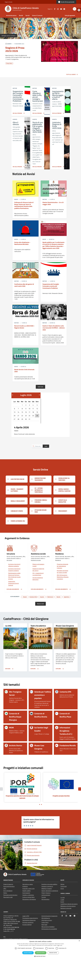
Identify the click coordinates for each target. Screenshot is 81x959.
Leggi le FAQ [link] (25, 916)
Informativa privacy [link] (46, 920)
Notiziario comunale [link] (66, 908)
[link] (79, 10)
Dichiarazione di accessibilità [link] (49, 929)
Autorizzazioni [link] (26, 893)
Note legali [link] (44, 925)
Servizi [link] (27, 15)
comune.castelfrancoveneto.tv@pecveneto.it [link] (15, 939)
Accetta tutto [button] (41, 952)
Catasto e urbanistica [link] (28, 895)
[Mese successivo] (39, 395)
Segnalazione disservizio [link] (29, 920)
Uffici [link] (4, 888)
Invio (46, 446)
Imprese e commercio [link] (47, 886)
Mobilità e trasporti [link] (46, 888)
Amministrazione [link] (11, 15)
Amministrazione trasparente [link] (49, 916)
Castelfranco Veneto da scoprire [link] (69, 904)
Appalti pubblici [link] (26, 891)
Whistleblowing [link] (45, 918)
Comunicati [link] (64, 886)
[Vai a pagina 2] (41, 804)
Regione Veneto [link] (8, 2)
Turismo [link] (43, 897)
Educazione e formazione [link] (29, 899)
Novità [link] (21, 15)
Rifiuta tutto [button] (53, 952)
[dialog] (40, 949)
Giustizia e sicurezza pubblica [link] (49, 884)
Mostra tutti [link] (40, 604)
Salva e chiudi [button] (28, 952)
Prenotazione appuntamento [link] (30, 918)
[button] (41, 956)
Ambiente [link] (25, 886)
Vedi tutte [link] (40, 387)
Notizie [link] (62, 884)
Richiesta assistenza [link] (27, 922)
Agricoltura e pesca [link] (27, 884)
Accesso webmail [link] (27, 925)
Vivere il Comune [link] (37, 15)
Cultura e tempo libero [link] (28, 897)
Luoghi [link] (62, 900)
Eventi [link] (62, 902)
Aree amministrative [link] (9, 886)
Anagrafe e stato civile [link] (28, 888)
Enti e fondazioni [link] (7, 891)
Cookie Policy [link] (45, 922)
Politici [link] (5, 893)
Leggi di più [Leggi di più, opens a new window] (59, 945)
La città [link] (63, 897)
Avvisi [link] (62, 888)
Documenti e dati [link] (8, 897)
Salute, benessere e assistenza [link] (49, 891)
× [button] (79, 940)
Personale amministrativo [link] (10, 895)
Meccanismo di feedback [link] (48, 927)
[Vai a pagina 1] (39, 804)
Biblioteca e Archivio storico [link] (68, 906)
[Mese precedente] (12, 395)
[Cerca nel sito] (74, 9)
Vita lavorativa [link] (45, 899)
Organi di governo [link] (8, 884)
